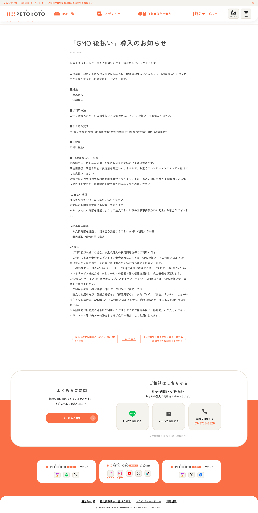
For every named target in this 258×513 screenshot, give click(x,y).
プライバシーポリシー (148, 501)
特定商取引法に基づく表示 (115, 501)
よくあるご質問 (79, 418)
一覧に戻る (129, 339)
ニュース (29, 20)
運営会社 (88, 501)
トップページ (12, 20)
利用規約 (171, 501)
